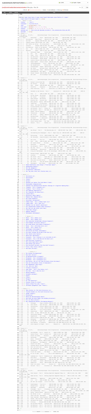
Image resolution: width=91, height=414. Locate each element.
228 (18, 395)
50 (18, 97)
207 (18, 357)
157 (18, 274)
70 (18, 130)
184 (18, 317)
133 (18, 235)
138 (18, 243)
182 (18, 314)
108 (18, 195)
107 (18, 193)
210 (18, 362)
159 (18, 277)
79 (18, 147)
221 (18, 384)
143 (18, 251)
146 (18, 256)
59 (18, 111)
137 (18, 242)
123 (18, 219)
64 (18, 119)
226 (18, 392)
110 (18, 198)
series (18, 7)
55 (18, 105)
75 (18, 141)
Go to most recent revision (35, 10)
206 (18, 356)
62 (18, 116)
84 (18, 156)
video (14, 7)
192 (18, 332)
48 (18, 93)
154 (18, 269)
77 (18, 144)
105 (18, 190)
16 (18, 39)
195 (18, 337)
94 (18, 173)
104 (18, 189)
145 (18, 255)
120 (18, 214)
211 (18, 364)
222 (18, 386)
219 (18, 380)
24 (18, 52)
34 (18, 68)
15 (18, 37)
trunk (7, 7)
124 (18, 221)
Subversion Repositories (13, 3)
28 (18, 58)
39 (18, 76)
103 (18, 187)
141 (18, 248)
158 (18, 275)
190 (18, 328)
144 (18, 253)
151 (18, 264)
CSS (58, 411)
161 (18, 280)
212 (18, 365)
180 (18, 311)
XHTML (54, 411)
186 (18, 321)
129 (18, 229)
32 (18, 65)
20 (18, 45)
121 (18, 216)
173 (18, 300)
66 (18, 122)
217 (18, 375)
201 (18, 347)
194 (18, 335)
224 (18, 389)
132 (18, 234)
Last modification (51, 10)
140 (18, 247)
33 (18, 66)
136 (18, 240)
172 (18, 298)
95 (18, 174)
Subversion (47, 411)
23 (18, 50)
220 (18, 381)
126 (18, 224)
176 (18, 304)
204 (18, 352)
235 (18, 406)
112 (18, 201)
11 (18, 30)
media (11, 7)
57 (18, 108)
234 (18, 405)
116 (18, 208)
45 (18, 87)
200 (18, 345)
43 (18, 83)
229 (18, 397)
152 (18, 266)
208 (18, 359)
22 (18, 49)
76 (18, 143)
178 (18, 308)
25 (18, 53)
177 (18, 306)
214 (18, 369)
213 (18, 367)
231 (18, 400)
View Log (60, 10)
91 (18, 168)
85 (18, 158)
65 (18, 121)
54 (18, 103)
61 (18, 114)
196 (18, 339)
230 (18, 398)
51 (18, 98)
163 (18, 284)
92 (18, 169)
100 (18, 182)
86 (18, 160)
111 (18, 200)
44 (18, 85)
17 (18, 41)
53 (18, 101)
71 (18, 132)
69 (18, 127)
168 (18, 292)
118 (18, 211)
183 (18, 316)
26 (6, 14)
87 (18, 161)
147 (18, 258)
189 (18, 326)
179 (18, 309)
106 (18, 192)
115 (18, 206)
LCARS (29, 3)
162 (18, 282)
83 (18, 155)
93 (18, 171)
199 (18, 343)
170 (18, 295)
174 (18, 301)
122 (18, 218)
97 (18, 177)
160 (18, 279)
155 (18, 271)
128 (18, 227)
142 (18, 250)
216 (18, 373)
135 (18, 239)
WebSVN (38, 411)
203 (18, 350)
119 (18, 213)
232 (18, 402)
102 (18, 185)
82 (18, 153)
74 (18, 139)
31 (18, 63)
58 (18, 110)
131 (18, 232)
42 (18, 82)
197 (18, 340)
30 (18, 61)
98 (18, 179)
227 (18, 394)
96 (18, 176)
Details (44, 10)
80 (18, 149)
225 (18, 390)
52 (18, 100)
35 (18, 69)
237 (18, 410)
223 (18, 387)
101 (18, 184)
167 (18, 290)
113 (18, 203)
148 (18, 259)
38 (18, 74)
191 (18, 330)
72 (18, 135)
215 (18, 370)
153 (18, 267)
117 (18, 210)
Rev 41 (25, 10)
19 (18, 44)
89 (18, 165)
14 (18, 35)
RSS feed (66, 10)
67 (18, 124)
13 (18, 33)
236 (18, 408)
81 (18, 151)
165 (18, 287)
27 (18, 57)
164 (18, 285)
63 (18, 118)
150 (18, 263)
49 (18, 95)
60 (18, 113)
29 (18, 60)
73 (18, 137)
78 (18, 146)
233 (18, 403)
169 (18, 293)
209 (18, 361)
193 (18, 334)
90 (18, 166)
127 (18, 226)
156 (18, 272)
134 (18, 237)
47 (18, 91)
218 (18, 378)
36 (18, 71)
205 (18, 353)
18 (18, 42)
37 (18, 73)
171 (18, 296)
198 (18, 342)
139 (18, 245)
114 (18, 205)
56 (18, 106)
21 (18, 47)
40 (18, 78)
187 (18, 322)
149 (18, 261)
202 (18, 348)
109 (18, 197)
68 (18, 126)
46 (18, 88)
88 (18, 163)
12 (18, 31)
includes (23, 7)
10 (18, 28)
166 (18, 288)
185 (18, 319)
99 (18, 181)
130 (18, 230)
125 (18, 222)
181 (18, 312)
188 (18, 324)
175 (18, 303)
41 (18, 79)
